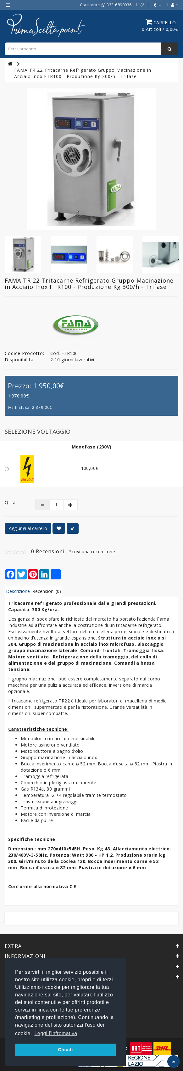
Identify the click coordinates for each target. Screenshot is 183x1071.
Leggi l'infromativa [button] (56, 1033)
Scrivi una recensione (92, 552)
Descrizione (18, 591)
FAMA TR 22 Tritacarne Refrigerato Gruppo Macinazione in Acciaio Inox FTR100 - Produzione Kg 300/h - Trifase (82, 73)
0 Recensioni (47, 551)
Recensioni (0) (46, 591)
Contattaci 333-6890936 (106, 5)
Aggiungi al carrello (28, 528)
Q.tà (10, 502)
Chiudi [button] (65, 1049)
